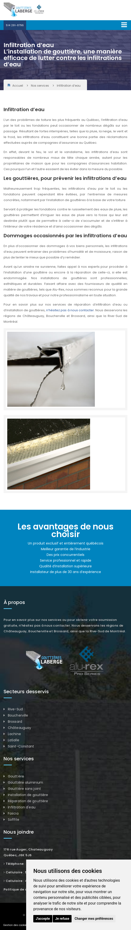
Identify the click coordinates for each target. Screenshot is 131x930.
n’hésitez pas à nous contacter (70, 310)
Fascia (13, 813)
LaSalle (13, 740)
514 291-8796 (15, 25)
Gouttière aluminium (25, 782)
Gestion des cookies (15, 925)
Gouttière (16, 776)
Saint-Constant (21, 746)
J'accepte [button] (43, 918)
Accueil (15, 86)
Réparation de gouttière (28, 801)
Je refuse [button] (62, 918)
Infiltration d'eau (21, 807)
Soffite (13, 819)
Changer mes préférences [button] (94, 918)
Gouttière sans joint (24, 788)
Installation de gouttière (28, 794)
